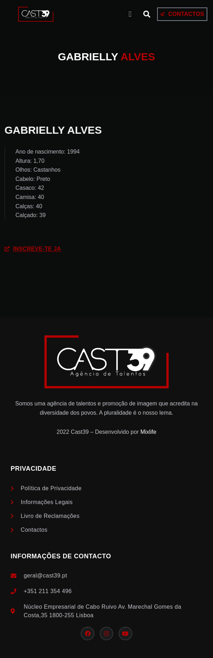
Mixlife (148, 432)
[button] (130, 14)
